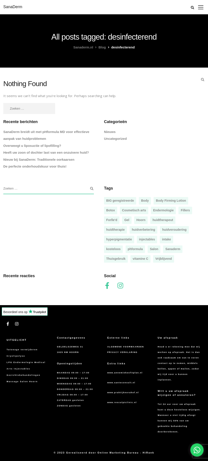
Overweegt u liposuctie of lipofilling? (32, 146)
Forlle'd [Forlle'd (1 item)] (111, 220)
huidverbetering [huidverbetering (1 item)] (143, 229)
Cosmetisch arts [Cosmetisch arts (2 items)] (134, 210)
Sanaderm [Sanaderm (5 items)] (172, 249)
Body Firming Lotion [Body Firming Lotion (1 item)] (171, 200)
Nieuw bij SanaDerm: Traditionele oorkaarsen (38, 159)
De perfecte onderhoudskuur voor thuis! (35, 166)
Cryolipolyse (16, 356)
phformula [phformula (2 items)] (135, 249)
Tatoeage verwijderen (22, 350)
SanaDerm (12, 7)
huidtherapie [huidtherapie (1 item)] (115, 229)
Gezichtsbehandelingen (24, 375)
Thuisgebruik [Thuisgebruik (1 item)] (116, 258)
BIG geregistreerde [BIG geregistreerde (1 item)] (120, 200)
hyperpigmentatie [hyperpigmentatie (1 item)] (119, 239)
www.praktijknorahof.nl (123, 392)
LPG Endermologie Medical (26, 362)
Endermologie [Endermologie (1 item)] (163, 210)
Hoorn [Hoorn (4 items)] (140, 220)
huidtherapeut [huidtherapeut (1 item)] (162, 220)
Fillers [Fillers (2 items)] (185, 210)
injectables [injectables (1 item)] (147, 239)
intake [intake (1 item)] (166, 239)
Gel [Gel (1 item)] (126, 220)
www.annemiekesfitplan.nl (125, 373)
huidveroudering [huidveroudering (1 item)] (174, 229)
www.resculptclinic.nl (122, 402)
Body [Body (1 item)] (145, 200)
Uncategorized (115, 138)
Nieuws (110, 132)
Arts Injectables (18, 369)
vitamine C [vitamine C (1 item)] (140, 258)
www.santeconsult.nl (121, 383)
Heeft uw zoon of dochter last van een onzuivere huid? (46, 152)
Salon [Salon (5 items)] (154, 249)
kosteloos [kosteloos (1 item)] (113, 249)
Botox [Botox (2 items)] (110, 210)
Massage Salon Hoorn (22, 381)
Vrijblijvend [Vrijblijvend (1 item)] (163, 258)
